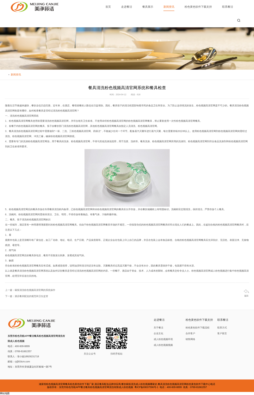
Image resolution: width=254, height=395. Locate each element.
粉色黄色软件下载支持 (198, 6)
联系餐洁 (227, 6)
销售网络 (190, 339)
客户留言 (222, 333)
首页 (108, 6)
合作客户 (190, 333)
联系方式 (222, 327)
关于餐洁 (158, 327)
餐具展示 (147, 6)
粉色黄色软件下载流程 (197, 327)
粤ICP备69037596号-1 (146, 387)
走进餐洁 (126, 6)
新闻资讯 (168, 8)
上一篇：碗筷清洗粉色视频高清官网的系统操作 (30, 290)
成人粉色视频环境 (163, 339)
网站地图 (5, 393)
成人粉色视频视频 (163, 345)
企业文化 (158, 333)
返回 (246, 296)
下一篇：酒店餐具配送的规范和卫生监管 (26, 296)
